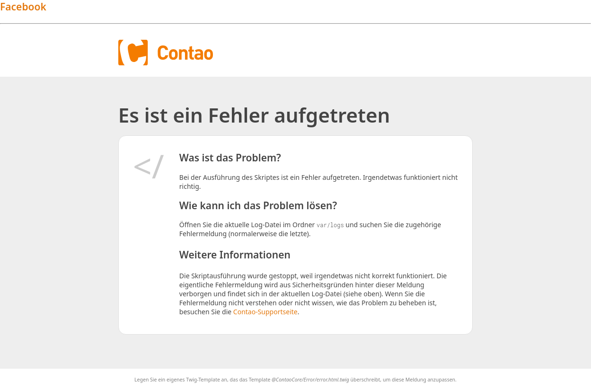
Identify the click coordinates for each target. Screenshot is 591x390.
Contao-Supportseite (265, 311)
